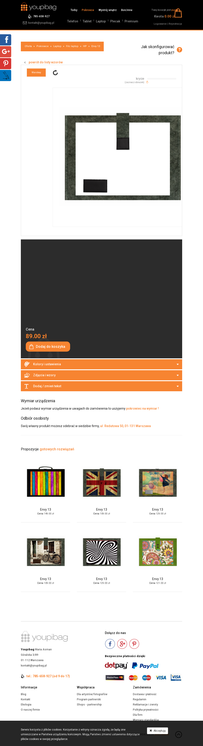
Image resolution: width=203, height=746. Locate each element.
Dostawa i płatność (144, 694)
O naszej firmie (30, 709)
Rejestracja (175, 23)
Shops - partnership (89, 704)
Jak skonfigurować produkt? (157, 49)
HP (85, 46)
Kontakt (25, 699)
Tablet (87, 21)
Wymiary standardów (146, 720)
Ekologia (26, 704)
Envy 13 (95, 46)
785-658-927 (41, 16)
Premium (131, 21)
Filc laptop (72, 46)
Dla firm (138, 714)
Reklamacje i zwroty (145, 704)
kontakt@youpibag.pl (41, 22)
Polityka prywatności (145, 709)
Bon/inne (126, 10)
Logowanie (160, 23)
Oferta (28, 46)
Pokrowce (88, 10)
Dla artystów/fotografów (92, 694)
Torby (74, 10)
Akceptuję (157, 730)
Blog (23, 694)
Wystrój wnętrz (108, 10)
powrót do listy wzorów (46, 62)
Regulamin (139, 699)
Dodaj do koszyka (50, 346)
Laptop (101, 21)
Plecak (115, 21)
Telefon (72, 21)
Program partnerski (89, 699)
